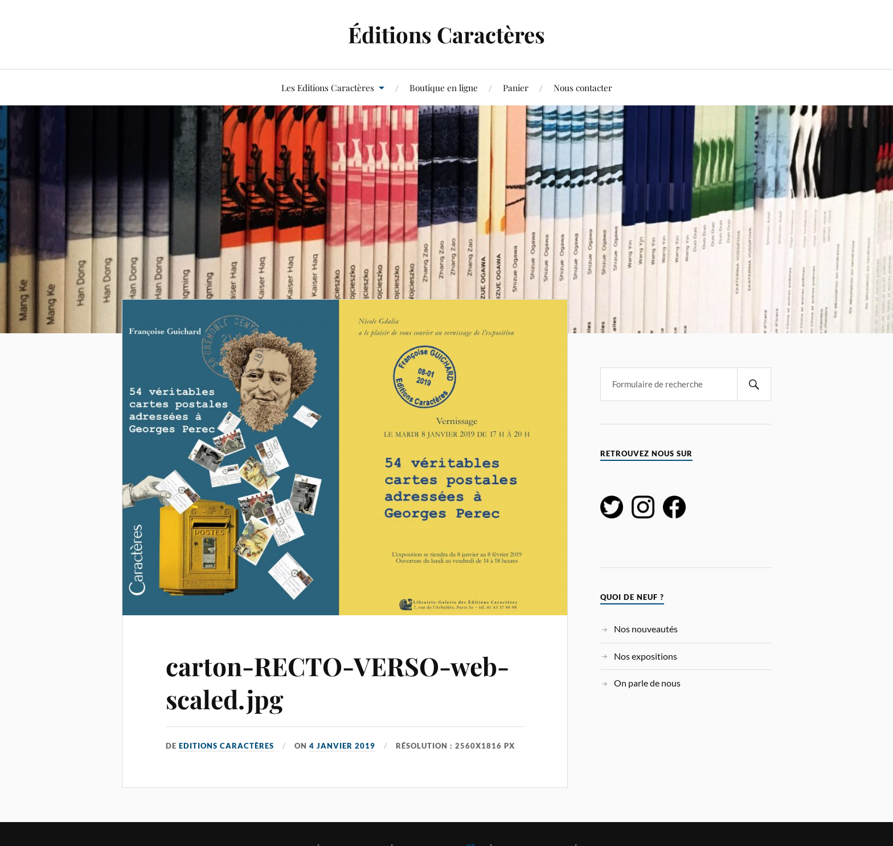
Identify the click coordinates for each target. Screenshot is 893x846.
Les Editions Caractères (327, 87)
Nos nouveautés (646, 628)
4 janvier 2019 (342, 745)
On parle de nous (647, 682)
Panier (516, 87)
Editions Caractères (226, 745)
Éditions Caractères (446, 34)
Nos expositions (645, 656)
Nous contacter (583, 87)
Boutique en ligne (443, 87)
